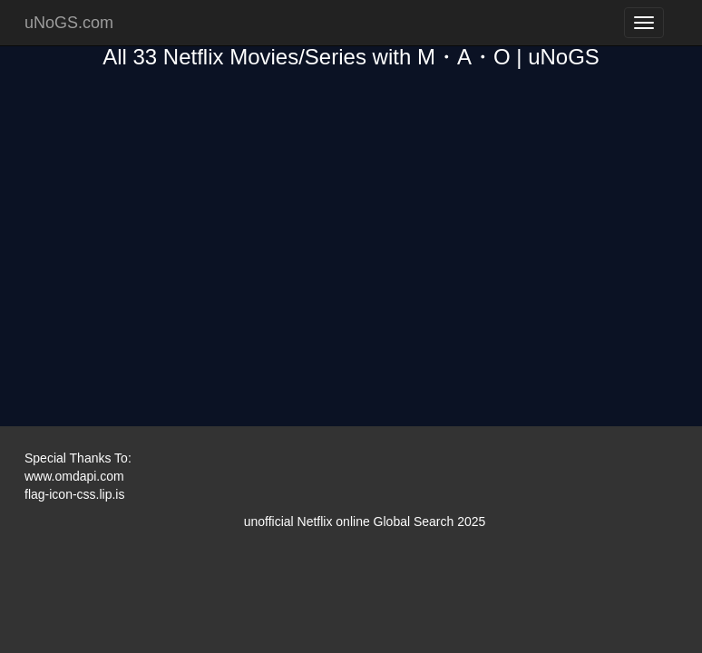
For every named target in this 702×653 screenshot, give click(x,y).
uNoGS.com (68, 23)
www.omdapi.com (74, 476)
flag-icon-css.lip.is (74, 494)
